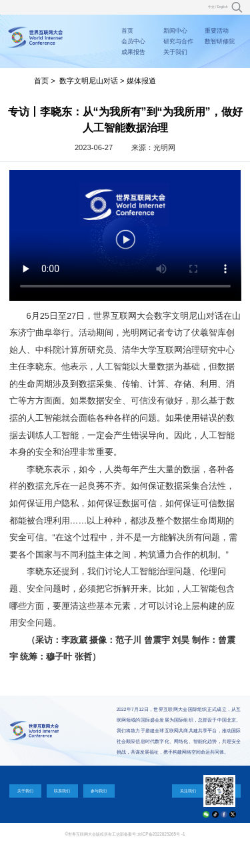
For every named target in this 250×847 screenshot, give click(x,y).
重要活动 (217, 30)
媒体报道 (141, 81)
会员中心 (133, 41)
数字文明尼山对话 (88, 81)
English (222, 7)
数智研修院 (220, 41)
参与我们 (99, 790)
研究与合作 (178, 41)
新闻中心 (175, 30)
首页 (127, 30)
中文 (211, 7)
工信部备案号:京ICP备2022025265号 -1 (148, 834)
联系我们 (62, 790)
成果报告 (133, 52)
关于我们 (175, 52)
